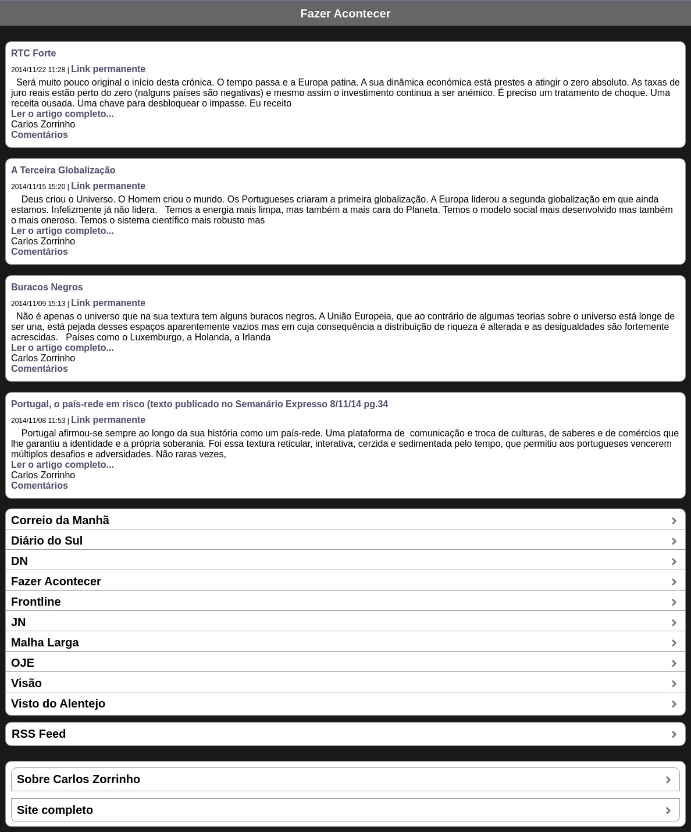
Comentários (39, 135)
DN (19, 560)
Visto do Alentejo (58, 703)
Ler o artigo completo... (62, 114)
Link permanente (108, 69)
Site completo (55, 809)
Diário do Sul (47, 540)
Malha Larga (45, 642)
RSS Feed (39, 733)
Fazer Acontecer (56, 581)
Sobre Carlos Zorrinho (78, 779)
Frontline (36, 601)
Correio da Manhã (60, 520)
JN (18, 622)
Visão (26, 683)
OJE (22, 662)
